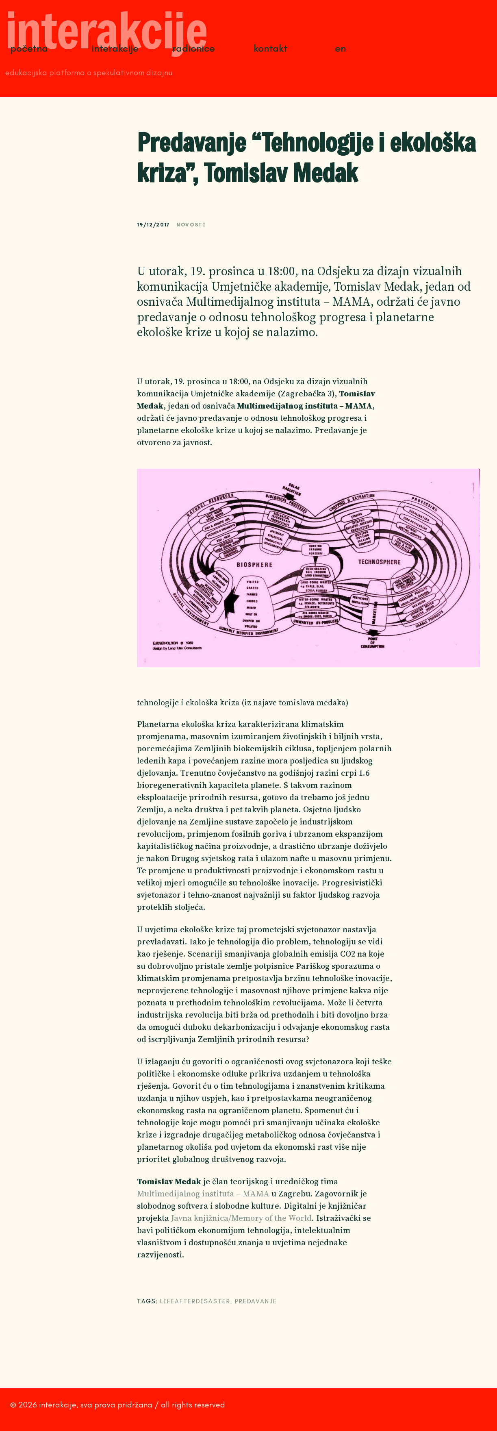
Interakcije (115, 48)
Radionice (193, 48)
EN (340, 48)
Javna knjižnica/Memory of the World (241, 1218)
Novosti (191, 225)
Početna (29, 48)
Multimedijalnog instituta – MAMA (203, 1193)
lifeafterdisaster (195, 1301)
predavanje (256, 1301)
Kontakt (271, 48)
